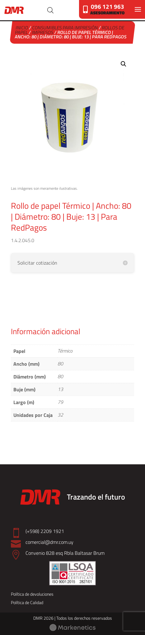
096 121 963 (107, 6)
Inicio (22, 27)
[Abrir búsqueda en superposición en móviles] (50, 10)
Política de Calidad (27, 602)
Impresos (43, 32)
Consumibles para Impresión (65, 27)
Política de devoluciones (32, 594)
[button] (123, 64)
